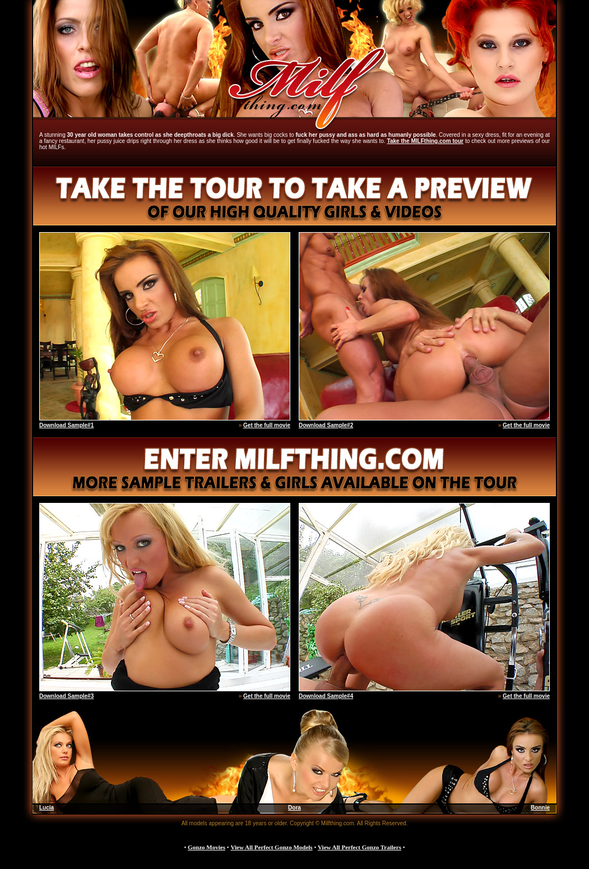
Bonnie (540, 808)
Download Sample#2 (326, 425)
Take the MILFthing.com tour (425, 141)
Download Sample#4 (326, 696)
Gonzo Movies (206, 847)
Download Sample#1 (66, 425)
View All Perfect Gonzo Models (271, 847)
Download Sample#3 (66, 696)
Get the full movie (266, 425)
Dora (294, 808)
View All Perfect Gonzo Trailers (359, 847)
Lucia (46, 808)
